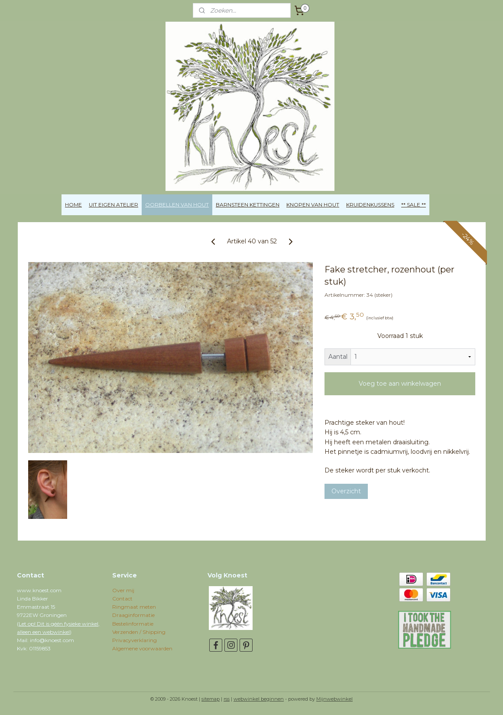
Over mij (123, 590)
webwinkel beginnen (259, 699)
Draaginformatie (133, 615)
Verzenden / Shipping (139, 632)
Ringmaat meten (134, 606)
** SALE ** (413, 204)
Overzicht (345, 491)
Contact (122, 598)
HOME (73, 204)
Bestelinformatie (132, 623)
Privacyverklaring (134, 640)
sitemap (210, 699)
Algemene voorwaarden (142, 648)
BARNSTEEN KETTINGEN (247, 204)
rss (227, 699)
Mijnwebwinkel (334, 699)
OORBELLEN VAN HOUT (177, 204)
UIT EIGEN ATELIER (113, 204)
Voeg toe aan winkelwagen (400, 383)
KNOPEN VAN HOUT (312, 204)
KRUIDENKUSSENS (370, 204)
